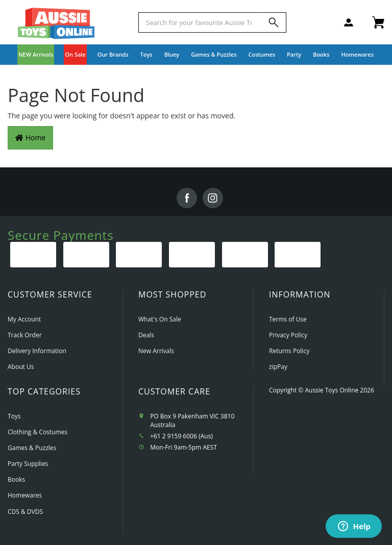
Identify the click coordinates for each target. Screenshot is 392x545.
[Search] (273, 22)
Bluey (172, 54)
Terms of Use (288, 319)
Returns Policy (289, 350)
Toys (14, 416)
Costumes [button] (262, 54)
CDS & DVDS (25, 511)
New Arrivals (156, 350)
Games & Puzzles (32, 447)
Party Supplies (28, 463)
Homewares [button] (357, 54)
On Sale (75, 54)
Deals (146, 335)
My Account (24, 319)
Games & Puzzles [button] (213, 54)
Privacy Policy (288, 335)
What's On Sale (159, 319)
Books (321, 54)
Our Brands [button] (113, 54)
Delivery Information (37, 350)
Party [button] (294, 54)
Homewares (25, 495)
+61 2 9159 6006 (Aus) (181, 436)
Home (30, 137)
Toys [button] (146, 54)
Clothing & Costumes (37, 432)
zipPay (278, 366)
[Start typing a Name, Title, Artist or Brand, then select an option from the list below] (199, 22)
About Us (21, 366)
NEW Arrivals (36, 54)
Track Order (25, 335)
